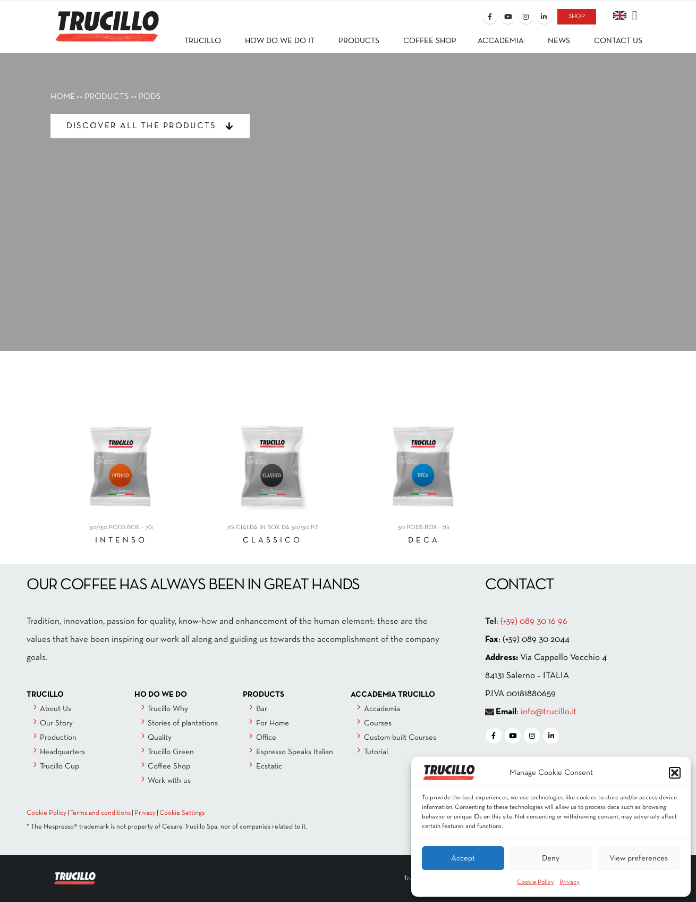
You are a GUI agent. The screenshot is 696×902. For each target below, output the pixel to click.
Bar (261, 709)
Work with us (169, 780)
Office (266, 737)
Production (58, 737)
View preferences (638, 858)
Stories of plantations (183, 723)
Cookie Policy (535, 882)
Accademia (382, 709)
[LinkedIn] (544, 16)
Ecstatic (269, 766)
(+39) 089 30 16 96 (533, 621)
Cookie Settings (182, 813)
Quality (160, 737)
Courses (378, 723)
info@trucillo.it (548, 712)
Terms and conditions (100, 813)
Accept (463, 858)
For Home (272, 723)
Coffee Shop (169, 766)
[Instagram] (526, 16)
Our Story (56, 723)
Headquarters (62, 752)
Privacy (569, 882)
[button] (674, 772)
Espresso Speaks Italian (294, 752)
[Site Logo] (106, 19)
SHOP (576, 16)
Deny (550, 858)
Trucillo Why (168, 709)
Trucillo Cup (59, 766)
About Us (55, 709)
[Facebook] (489, 16)
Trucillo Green (171, 752)
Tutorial (376, 752)
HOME (62, 97)
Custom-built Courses (400, 737)
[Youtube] (507, 16)
